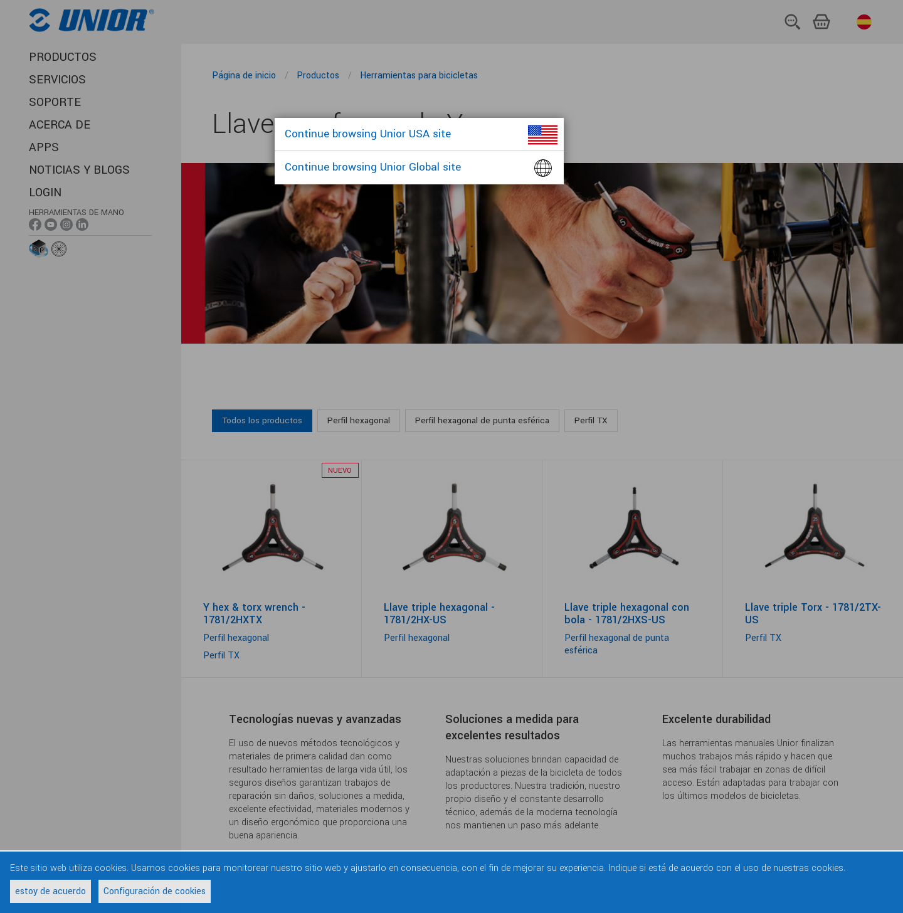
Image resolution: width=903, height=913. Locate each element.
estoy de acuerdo (50, 891)
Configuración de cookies (154, 891)
